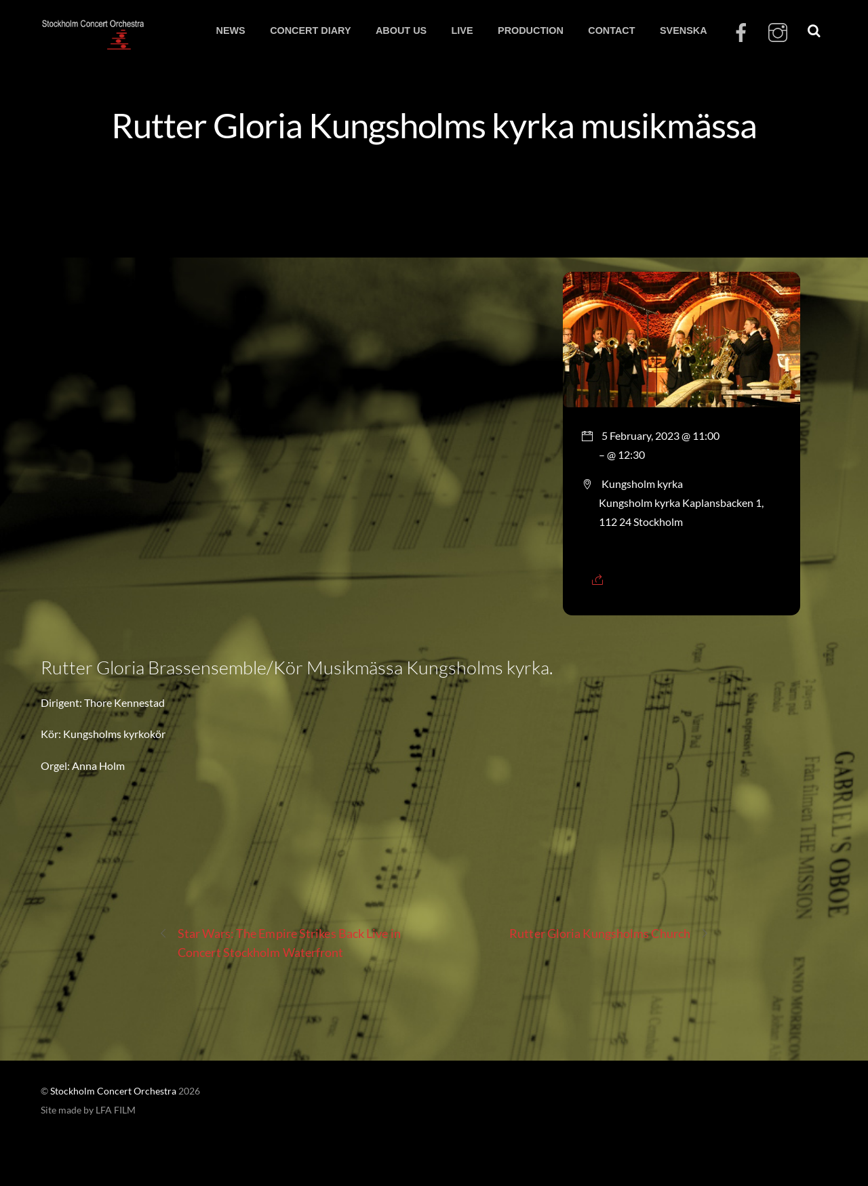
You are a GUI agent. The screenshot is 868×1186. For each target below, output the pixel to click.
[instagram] (778, 33)
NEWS (230, 30)
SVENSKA (683, 30)
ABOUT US (401, 30)
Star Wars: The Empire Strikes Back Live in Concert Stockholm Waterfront (280, 941)
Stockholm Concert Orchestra (113, 1091)
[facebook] (741, 33)
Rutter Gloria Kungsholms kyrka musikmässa (434, 125)
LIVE (462, 30)
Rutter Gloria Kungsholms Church (609, 933)
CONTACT (611, 30)
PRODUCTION (531, 30)
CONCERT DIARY (310, 30)
